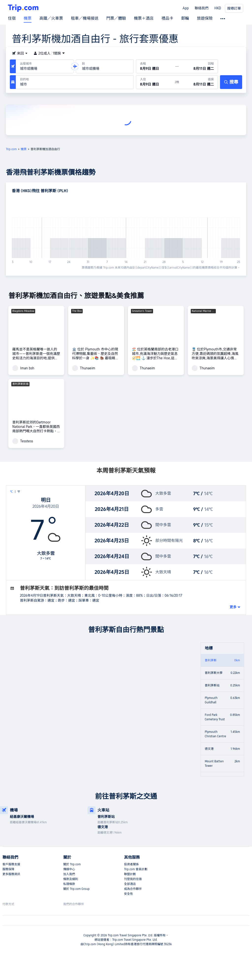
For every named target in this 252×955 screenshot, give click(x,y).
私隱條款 (69, 884)
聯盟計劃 (130, 874)
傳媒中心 (69, 869)
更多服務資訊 (11, 874)
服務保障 (8, 869)
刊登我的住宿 (133, 879)
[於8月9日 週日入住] (155, 82)
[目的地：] (75, 82)
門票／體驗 (116, 18)
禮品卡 (167, 18)
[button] (20, 53)
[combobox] (44, 68)
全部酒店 (130, 884)
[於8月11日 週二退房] (198, 82)
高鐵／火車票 (51, 18)
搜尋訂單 (234, 8)
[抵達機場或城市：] (105, 66)
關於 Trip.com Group (76, 889)
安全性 (128, 894)
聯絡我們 (201, 8)
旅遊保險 (205, 18)
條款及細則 (70, 879)
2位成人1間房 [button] (49, 53)
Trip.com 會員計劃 (135, 869)
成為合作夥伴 (133, 889)
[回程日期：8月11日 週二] (198, 66)
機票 (28, 18)
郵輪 (185, 18)
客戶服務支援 (11, 864)
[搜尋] (231, 82)
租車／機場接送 (84, 18)
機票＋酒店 (144, 18)
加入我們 (69, 874)
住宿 (12, 18)
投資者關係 (131, 864)
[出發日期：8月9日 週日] (155, 66)
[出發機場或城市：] (45, 66)
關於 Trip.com (72, 864)
